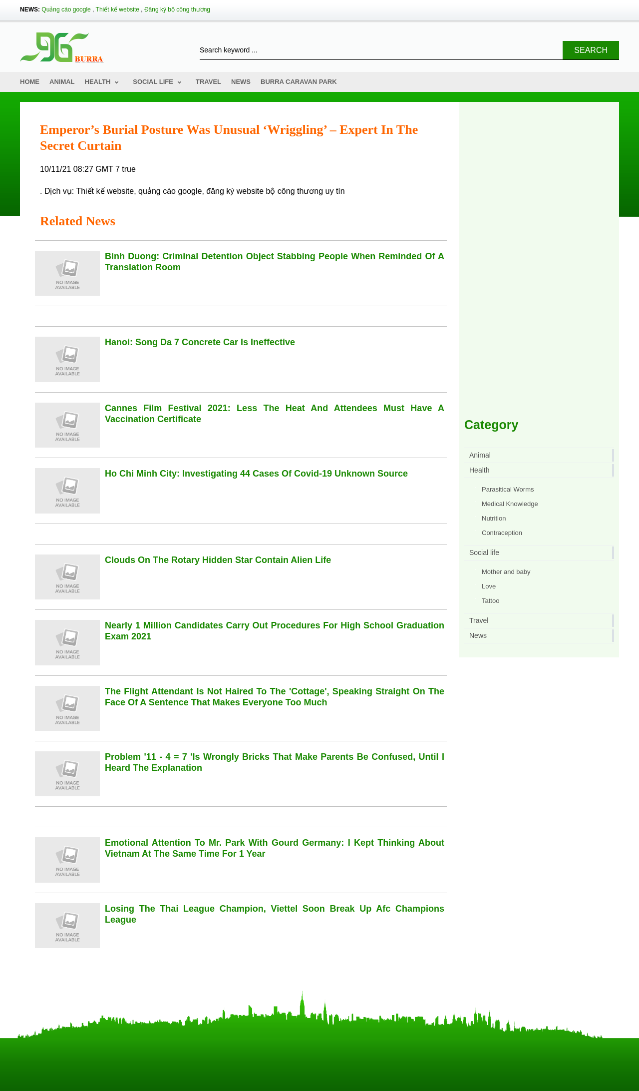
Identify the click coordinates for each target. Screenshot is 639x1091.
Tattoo (490, 600)
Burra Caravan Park (299, 81)
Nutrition (494, 518)
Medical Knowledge (510, 504)
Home (29, 81)
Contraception (502, 533)
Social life (153, 81)
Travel (208, 81)
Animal (62, 81)
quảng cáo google (170, 191)
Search (591, 50)
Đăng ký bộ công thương (177, 9)
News (241, 81)
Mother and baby (506, 571)
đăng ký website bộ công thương (264, 191)
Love (489, 586)
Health (98, 81)
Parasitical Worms (508, 489)
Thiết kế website (117, 9)
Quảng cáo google (65, 9)
